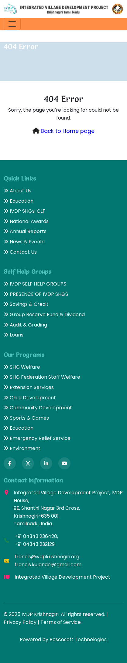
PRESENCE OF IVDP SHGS (36, 294)
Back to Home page (67, 131)
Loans (13, 334)
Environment (22, 448)
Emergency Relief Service (37, 438)
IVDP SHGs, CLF (24, 211)
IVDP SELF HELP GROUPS (35, 283)
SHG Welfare (22, 367)
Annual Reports (25, 231)
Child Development (30, 397)
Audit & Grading (25, 324)
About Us (17, 190)
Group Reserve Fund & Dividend (44, 314)
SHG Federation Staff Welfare (42, 377)
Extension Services (29, 387)
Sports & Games (26, 417)
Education (18, 201)
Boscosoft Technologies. (79, 639)
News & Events (24, 241)
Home (11, 57)
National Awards (26, 221)
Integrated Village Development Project (62, 576)
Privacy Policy (20, 622)
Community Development (38, 407)
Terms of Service (60, 622)
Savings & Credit (26, 304)
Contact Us (20, 252)
